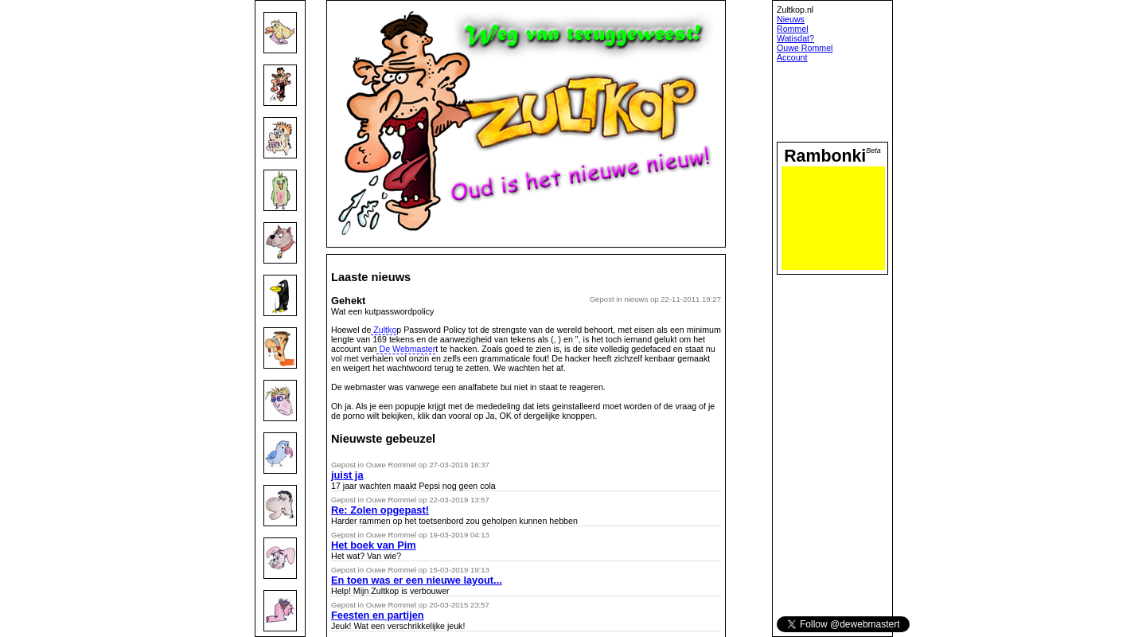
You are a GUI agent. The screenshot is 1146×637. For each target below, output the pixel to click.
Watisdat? (795, 38)
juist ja (347, 475)
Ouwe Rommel (804, 48)
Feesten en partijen (377, 615)
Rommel (793, 28)
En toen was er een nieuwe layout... (416, 580)
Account (792, 57)
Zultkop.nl (795, 9)
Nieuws (791, 19)
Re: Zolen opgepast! (380, 510)
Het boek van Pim (373, 545)
